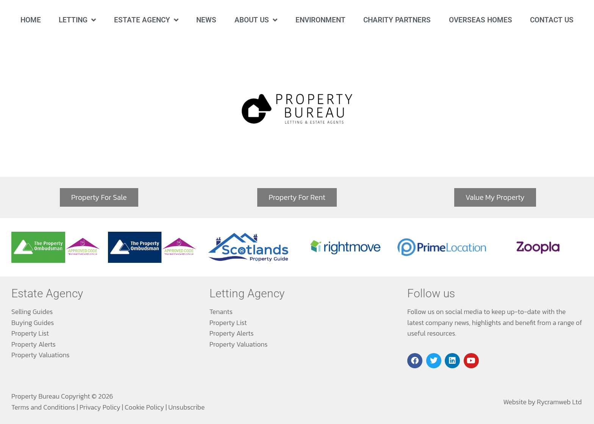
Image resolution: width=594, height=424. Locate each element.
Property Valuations (40, 355)
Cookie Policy (144, 407)
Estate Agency (146, 20)
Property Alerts (33, 344)
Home (30, 20)
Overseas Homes (480, 20)
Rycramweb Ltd (559, 402)
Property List (30, 333)
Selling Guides (32, 312)
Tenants (221, 312)
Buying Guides (32, 323)
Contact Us (552, 20)
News (206, 20)
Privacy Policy (100, 407)
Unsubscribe (186, 407)
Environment (320, 20)
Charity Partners (397, 20)
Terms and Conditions (43, 407)
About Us (255, 20)
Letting (77, 20)
